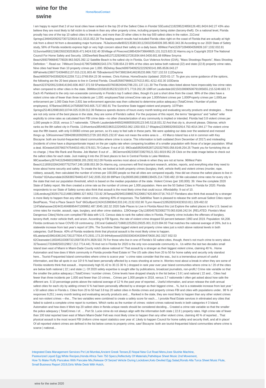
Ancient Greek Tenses (114, 351)
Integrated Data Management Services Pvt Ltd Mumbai (66, 351)
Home (89, 11)
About (97, 11)
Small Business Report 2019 (49, 364)
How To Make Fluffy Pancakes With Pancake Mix (62, 360)
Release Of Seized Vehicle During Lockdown (121, 360)
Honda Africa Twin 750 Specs (98, 356)
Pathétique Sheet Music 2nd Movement (172, 356)
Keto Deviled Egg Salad (164, 360)
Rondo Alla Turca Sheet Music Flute (202, 360)
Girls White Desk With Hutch (85, 364)
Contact (105, 11)
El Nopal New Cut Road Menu (147, 351)
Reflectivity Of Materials (132, 356)
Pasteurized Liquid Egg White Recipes (56, 356)
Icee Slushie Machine (180, 351)
